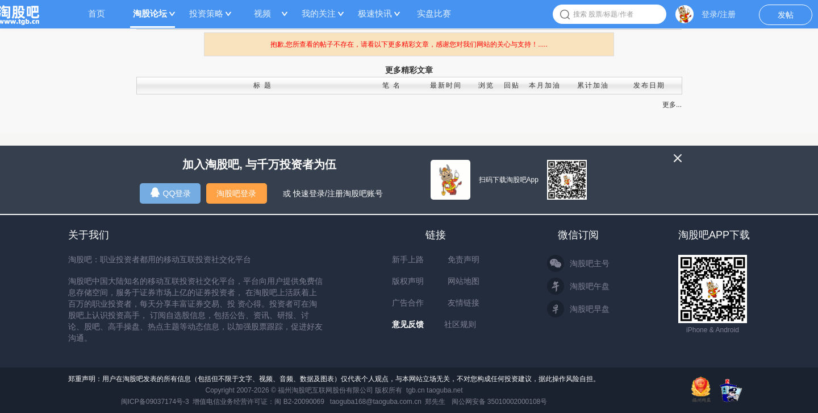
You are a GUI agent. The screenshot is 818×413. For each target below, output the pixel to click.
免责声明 (463, 259)
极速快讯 (375, 13)
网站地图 (463, 281)
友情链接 (463, 302)
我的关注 (319, 13)
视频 (262, 13)
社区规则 (460, 324)
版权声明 (408, 281)
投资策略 (206, 13)
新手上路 (408, 259)
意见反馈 (408, 324)
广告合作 (408, 302)
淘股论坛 (150, 13)
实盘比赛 (434, 13)
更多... (672, 105)
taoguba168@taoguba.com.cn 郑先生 (388, 402)
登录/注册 (719, 14)
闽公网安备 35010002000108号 (500, 402)
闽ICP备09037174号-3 (155, 402)
